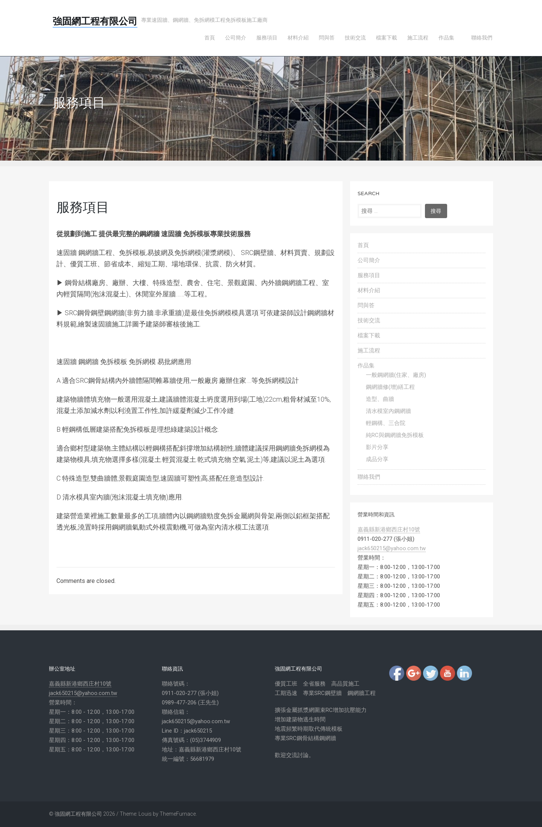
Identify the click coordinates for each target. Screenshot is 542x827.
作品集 (366, 365)
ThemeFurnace (178, 814)
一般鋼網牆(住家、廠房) (396, 375)
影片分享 (377, 447)
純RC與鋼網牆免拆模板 (395, 435)
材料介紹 (369, 290)
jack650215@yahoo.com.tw (392, 548)
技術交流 (369, 320)
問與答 (366, 305)
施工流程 (369, 350)
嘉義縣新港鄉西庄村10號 (389, 529)
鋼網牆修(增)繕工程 (390, 387)
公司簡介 (369, 260)
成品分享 (377, 459)
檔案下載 (369, 335)
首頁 (363, 245)
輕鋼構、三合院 (385, 423)
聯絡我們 (369, 476)
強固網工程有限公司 (95, 21)
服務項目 (369, 275)
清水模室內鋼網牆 (388, 411)
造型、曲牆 (380, 399)
